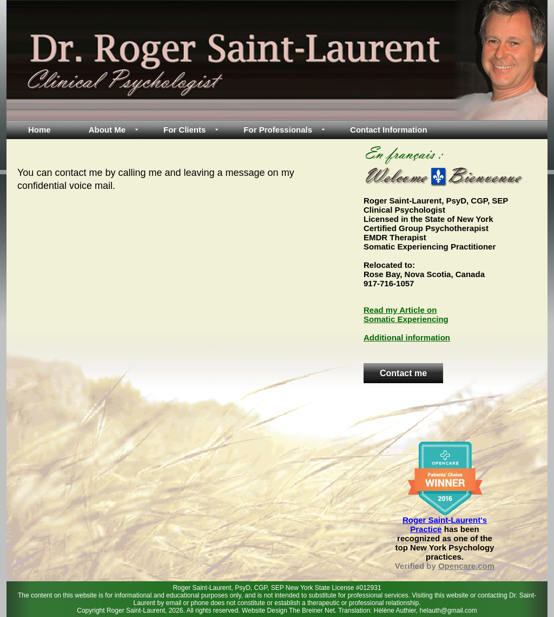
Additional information (407, 337)
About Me (107, 129)
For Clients (184, 129)
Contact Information (388, 129)
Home (39, 129)
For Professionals (277, 129)
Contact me (403, 373)
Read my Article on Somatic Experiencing (406, 314)
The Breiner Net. (313, 610)
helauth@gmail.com (448, 610)
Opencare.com (466, 565)
